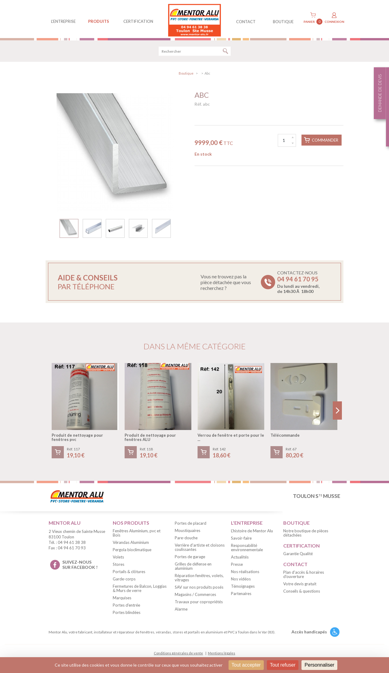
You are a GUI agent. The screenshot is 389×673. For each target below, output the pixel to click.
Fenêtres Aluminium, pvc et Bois (136, 535)
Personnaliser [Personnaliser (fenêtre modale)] (319, 665)
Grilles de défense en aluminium (193, 568)
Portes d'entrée (126, 607)
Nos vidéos (241, 581)
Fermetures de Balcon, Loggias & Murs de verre (140, 590)
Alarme (181, 611)
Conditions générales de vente (178, 655)
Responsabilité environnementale (247, 549)
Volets (118, 559)
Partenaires (241, 595)
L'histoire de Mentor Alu (252, 532)
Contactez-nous (298, 284)
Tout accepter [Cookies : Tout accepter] (246, 665)
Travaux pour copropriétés (199, 603)
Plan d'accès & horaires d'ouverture (303, 576)
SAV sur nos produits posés (199, 589)
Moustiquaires (187, 532)
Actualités (240, 559)
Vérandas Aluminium (131, 544)
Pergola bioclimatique (132, 551)
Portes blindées (126, 614)
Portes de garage (190, 558)
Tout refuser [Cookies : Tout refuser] (282, 665)
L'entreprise (63, 21)
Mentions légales (221, 655)
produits (98, 21)
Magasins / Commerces (195, 596)
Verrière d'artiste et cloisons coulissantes (200, 549)
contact (246, 21)
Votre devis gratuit (299, 585)
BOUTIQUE (283, 21)
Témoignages (243, 588)
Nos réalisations (245, 573)
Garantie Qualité (298, 555)
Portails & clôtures (129, 573)
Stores (118, 566)
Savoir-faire (241, 540)
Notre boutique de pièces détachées (305, 535)
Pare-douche (186, 539)
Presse (237, 566)
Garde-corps (124, 581)
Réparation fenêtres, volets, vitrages (199, 579)
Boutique (186, 75)
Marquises (122, 599)
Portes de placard (190, 525)
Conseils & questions (301, 592)
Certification (138, 21)
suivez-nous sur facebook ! (80, 567)
